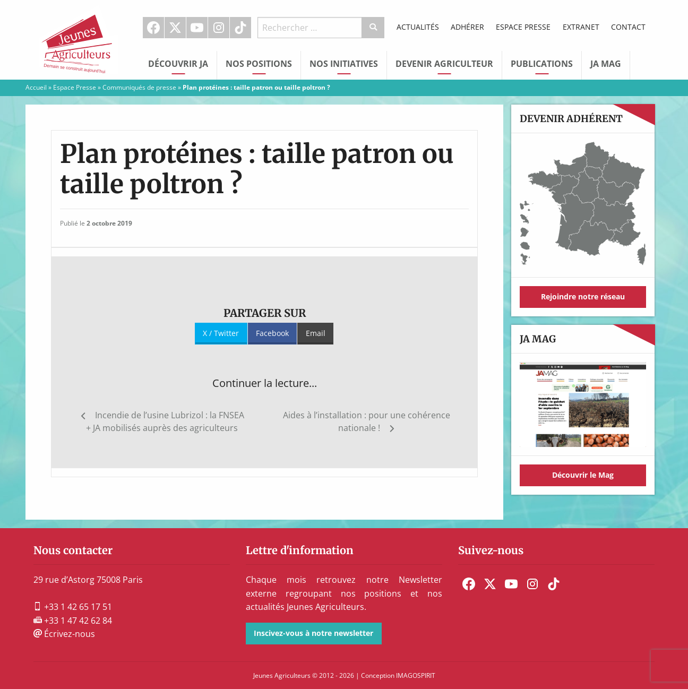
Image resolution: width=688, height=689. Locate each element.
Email (315, 333)
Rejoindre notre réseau (583, 296)
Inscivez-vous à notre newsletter (313, 633)
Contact (628, 27)
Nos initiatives (343, 64)
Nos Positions (259, 64)
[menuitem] (154, 27)
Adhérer (467, 27)
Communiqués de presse (139, 87)
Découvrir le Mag (583, 475)
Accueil (36, 87)
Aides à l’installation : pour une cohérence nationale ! (366, 421)
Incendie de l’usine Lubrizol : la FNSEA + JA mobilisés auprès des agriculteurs (165, 421)
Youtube (197, 27)
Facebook (153, 27)
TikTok (240, 27)
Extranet (581, 27)
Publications (542, 64)
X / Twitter (221, 333)
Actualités (418, 27)
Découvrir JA (178, 64)
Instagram (218, 27)
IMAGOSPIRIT (415, 675)
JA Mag (605, 64)
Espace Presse (523, 27)
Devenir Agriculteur (444, 64)
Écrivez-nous (64, 634)
